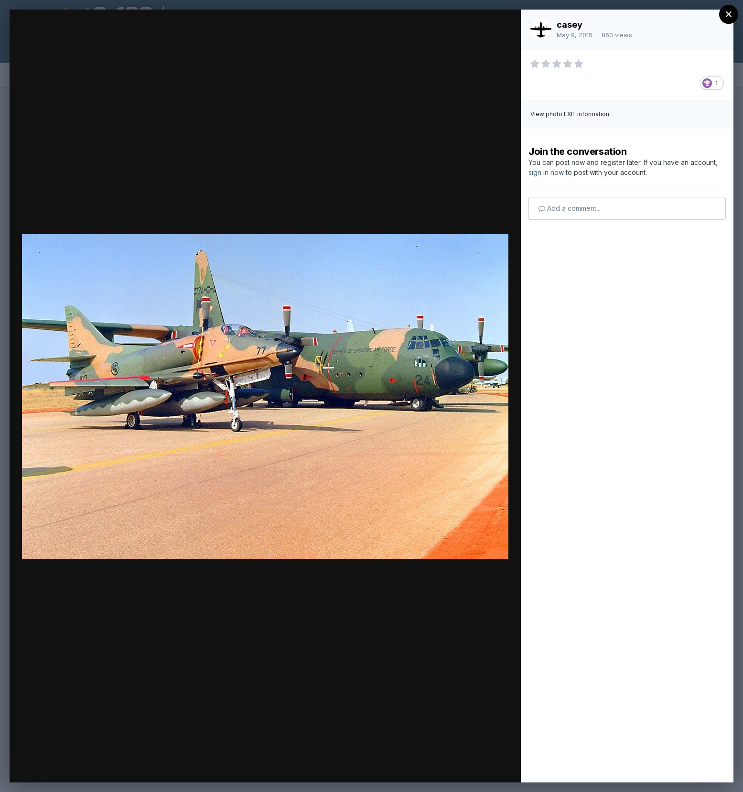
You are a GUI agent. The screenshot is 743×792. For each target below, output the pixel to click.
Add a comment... (569, 208)
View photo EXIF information (569, 114)
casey (569, 25)
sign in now (546, 172)
